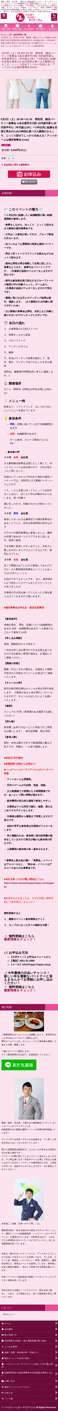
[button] (4, 16)
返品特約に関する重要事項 (15, 165)
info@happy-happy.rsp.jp (36, 964)
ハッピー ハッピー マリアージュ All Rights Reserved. (30, 1407)
